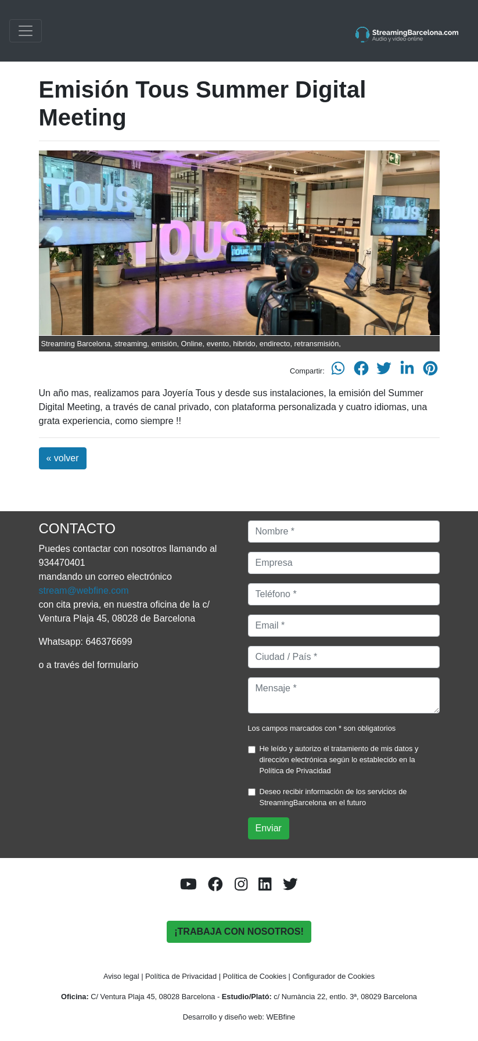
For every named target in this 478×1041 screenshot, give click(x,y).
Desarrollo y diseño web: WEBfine (239, 1017)
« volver (62, 458)
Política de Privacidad (295, 770)
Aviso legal (121, 976)
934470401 (62, 563)
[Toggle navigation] (25, 30)
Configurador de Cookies (334, 976)
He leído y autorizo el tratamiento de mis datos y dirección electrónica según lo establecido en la (339, 759)
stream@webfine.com (84, 590)
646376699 (108, 642)
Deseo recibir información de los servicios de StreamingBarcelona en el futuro (333, 797)
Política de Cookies (255, 976)
